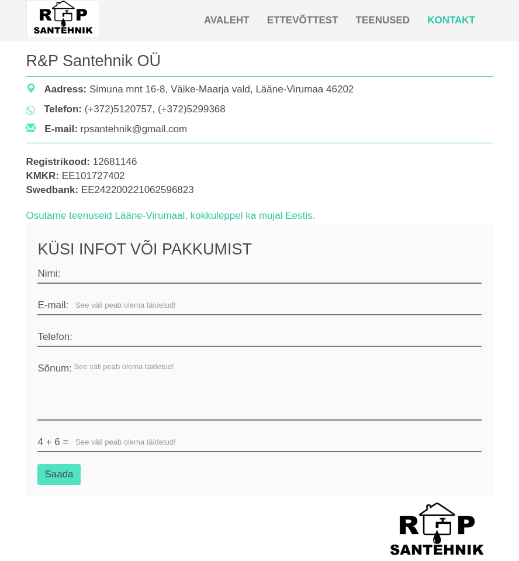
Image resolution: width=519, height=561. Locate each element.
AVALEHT (227, 20)
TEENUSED (383, 20)
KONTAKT (451, 20)
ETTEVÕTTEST (302, 20)
